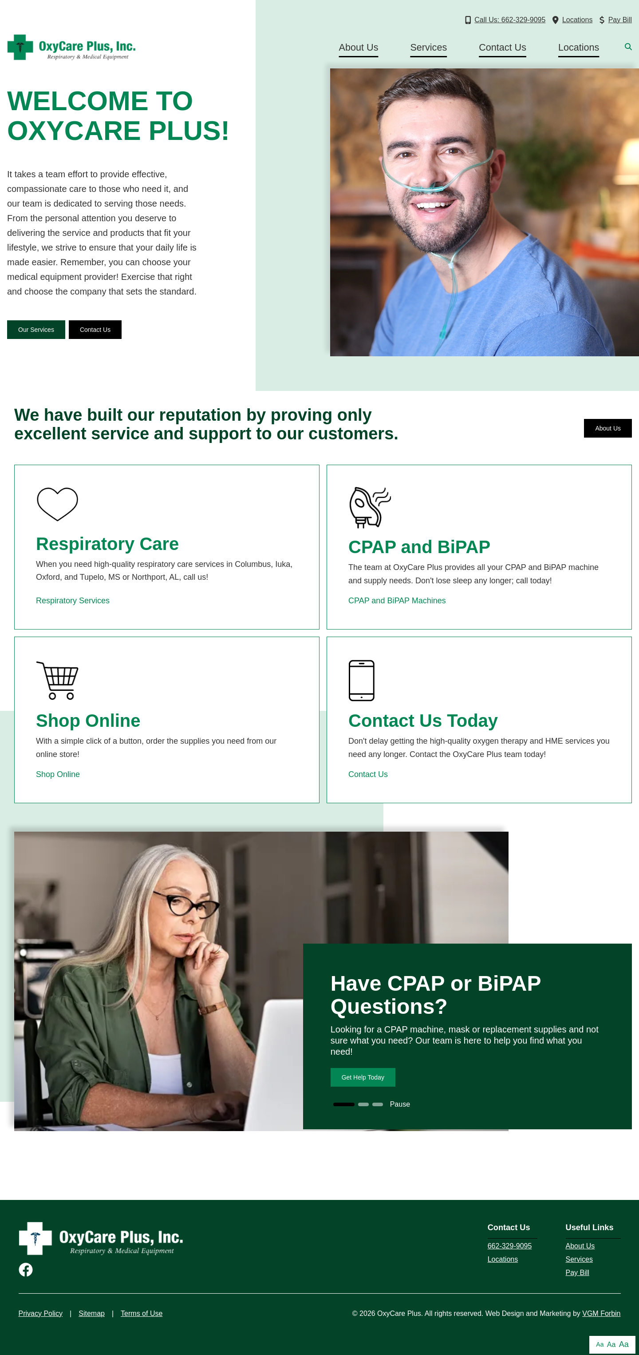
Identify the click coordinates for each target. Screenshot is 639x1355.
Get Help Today (363, 1077)
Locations (578, 47)
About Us (359, 47)
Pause (400, 1104)
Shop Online (58, 774)
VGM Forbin (601, 1313)
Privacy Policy (41, 1313)
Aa (600, 1344)
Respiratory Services (73, 600)
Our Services (36, 329)
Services (428, 47)
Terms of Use (141, 1313)
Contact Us (502, 47)
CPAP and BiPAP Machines (397, 600)
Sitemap (92, 1313)
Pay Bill (577, 1272)
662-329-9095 (510, 1246)
